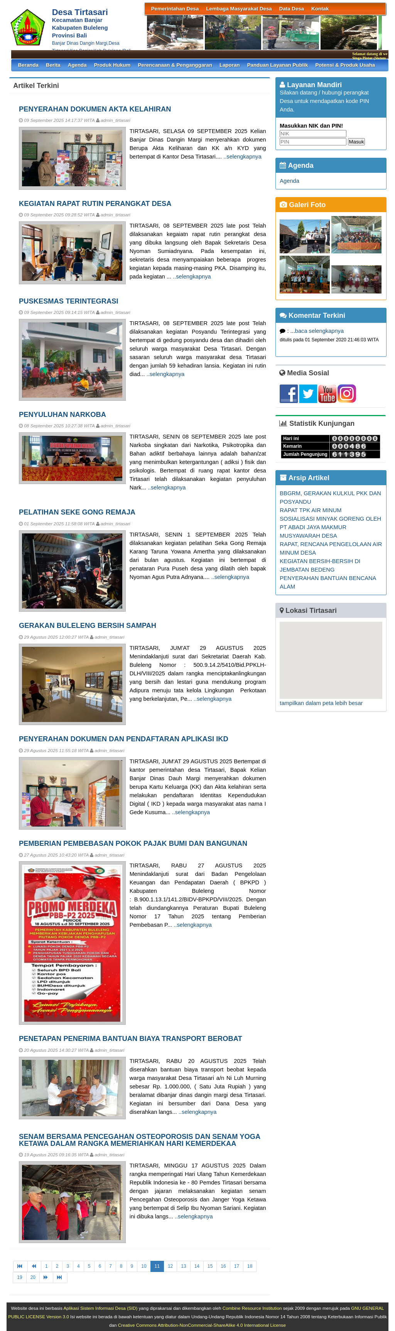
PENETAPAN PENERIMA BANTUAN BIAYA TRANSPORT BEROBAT (130, 1038)
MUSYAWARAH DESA (308, 536)
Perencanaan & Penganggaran (175, 65)
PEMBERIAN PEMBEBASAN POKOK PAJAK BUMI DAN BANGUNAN (133, 843)
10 (143, 1266)
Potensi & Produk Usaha (345, 65)
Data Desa (291, 9)
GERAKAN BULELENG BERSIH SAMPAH (87, 625)
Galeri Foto (303, 205)
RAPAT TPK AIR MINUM (310, 510)
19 (19, 1277)
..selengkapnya (242, 157)
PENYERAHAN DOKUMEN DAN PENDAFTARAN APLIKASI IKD (123, 739)
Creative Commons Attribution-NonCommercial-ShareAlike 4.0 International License (202, 1325)
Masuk (356, 142)
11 (157, 1266)
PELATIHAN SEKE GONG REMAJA (77, 512)
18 (249, 1266)
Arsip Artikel (304, 478)
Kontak (320, 9)
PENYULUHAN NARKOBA (62, 414)
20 (32, 1277)
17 (236, 1266)
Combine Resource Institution (252, 1308)
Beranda (28, 65)
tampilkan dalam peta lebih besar (321, 703)
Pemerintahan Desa (175, 9)
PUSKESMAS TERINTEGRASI (68, 301)
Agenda (77, 65)
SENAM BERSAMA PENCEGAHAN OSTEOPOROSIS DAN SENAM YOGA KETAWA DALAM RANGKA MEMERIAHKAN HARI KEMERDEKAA (139, 1139)
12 (170, 1266)
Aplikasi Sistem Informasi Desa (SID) (100, 1308)
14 (196, 1266)
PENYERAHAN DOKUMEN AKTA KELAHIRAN (95, 109)
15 (210, 1266)
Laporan (229, 65)
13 (183, 1266)
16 (223, 1266)
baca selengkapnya (319, 331)
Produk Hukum (112, 65)
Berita (53, 65)
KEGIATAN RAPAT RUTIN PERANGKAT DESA (95, 203)
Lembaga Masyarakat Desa (239, 9)
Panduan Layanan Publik (277, 65)
